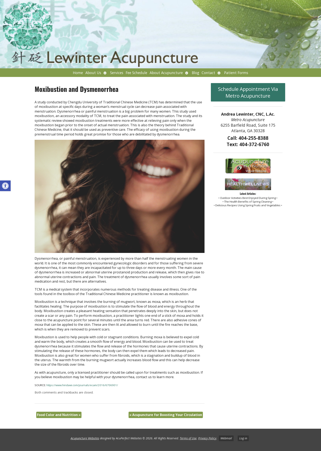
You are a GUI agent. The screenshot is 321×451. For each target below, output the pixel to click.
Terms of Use (188, 438)
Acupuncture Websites (85, 438)
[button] (5, 185)
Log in (243, 438)
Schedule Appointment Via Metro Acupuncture (248, 92)
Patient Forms (236, 72)
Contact (208, 72)
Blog (195, 72)
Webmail (226, 438)
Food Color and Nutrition (59, 415)
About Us (93, 72)
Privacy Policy (207, 438)
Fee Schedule (136, 72)
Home (78, 72)
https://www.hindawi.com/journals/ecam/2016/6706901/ (82, 385)
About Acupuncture (166, 72)
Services (116, 72)
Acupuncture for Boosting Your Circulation (165, 415)
